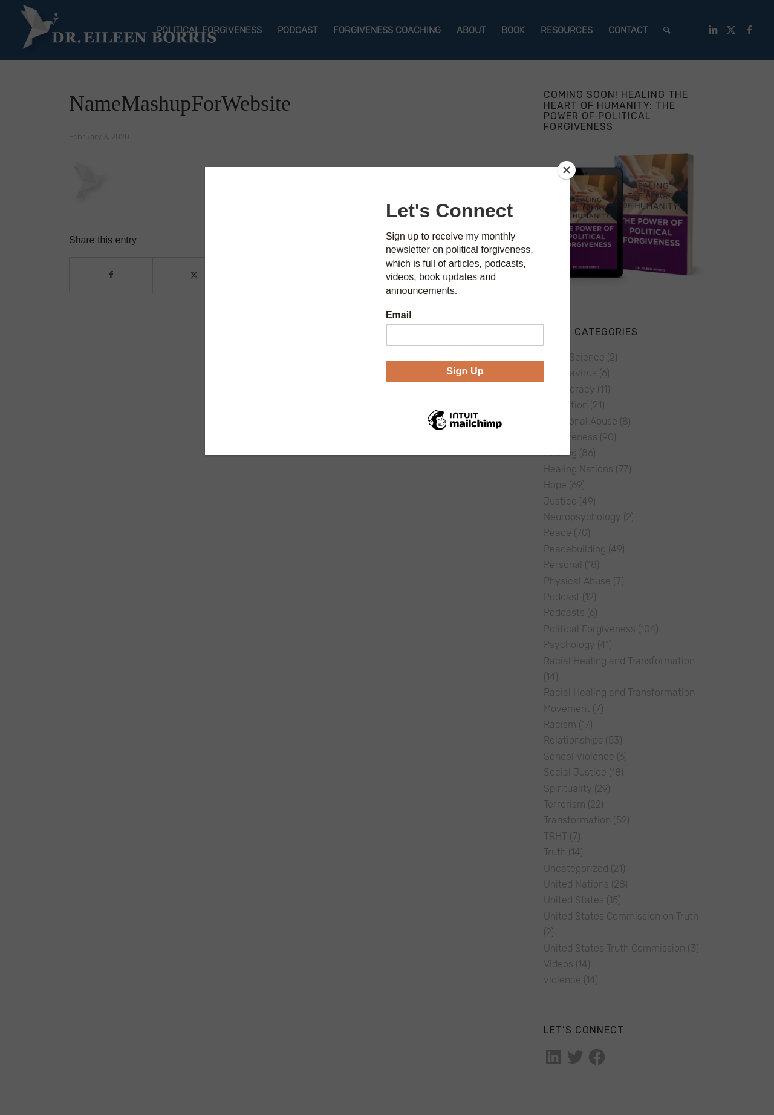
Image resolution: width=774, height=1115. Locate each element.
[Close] (567, 170)
